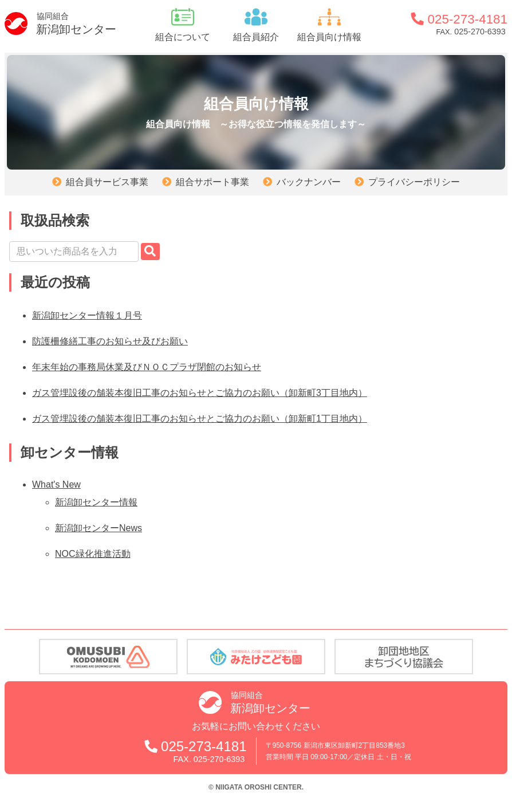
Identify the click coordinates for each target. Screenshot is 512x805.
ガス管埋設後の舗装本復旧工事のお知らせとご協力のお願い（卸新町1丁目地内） (199, 418)
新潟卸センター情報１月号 (87, 315)
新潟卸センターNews (98, 528)
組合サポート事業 (212, 182)
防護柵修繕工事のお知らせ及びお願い (110, 341)
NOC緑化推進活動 (93, 554)
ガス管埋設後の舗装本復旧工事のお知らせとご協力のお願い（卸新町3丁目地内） (199, 393)
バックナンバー (309, 182)
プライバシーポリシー (414, 182)
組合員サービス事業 (107, 182)
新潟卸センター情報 (96, 502)
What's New (56, 484)
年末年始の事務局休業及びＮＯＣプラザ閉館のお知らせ (146, 367)
